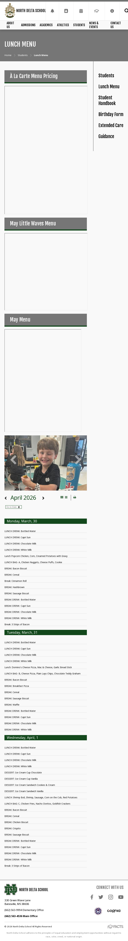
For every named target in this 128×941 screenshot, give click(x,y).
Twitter (100, 897)
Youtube (121, 897)
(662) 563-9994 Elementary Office (24, 910)
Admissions (28, 25)
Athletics (63, 25)
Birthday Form (110, 114)
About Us (10, 25)
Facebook (91, 897)
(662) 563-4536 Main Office (21, 916)
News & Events (93, 25)
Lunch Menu (108, 86)
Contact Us (116, 25)
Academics (46, 25)
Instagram (110, 897)
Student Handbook (107, 100)
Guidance (106, 136)
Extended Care (110, 125)
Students (79, 25)
